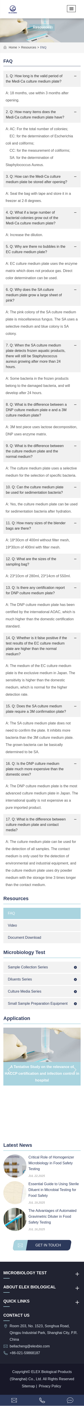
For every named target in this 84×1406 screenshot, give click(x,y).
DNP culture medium (33, 605)
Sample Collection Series (43, 967)
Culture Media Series (43, 991)
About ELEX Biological (42, 1288)
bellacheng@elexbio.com (30, 1346)
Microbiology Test (24, 952)
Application (16, 1018)
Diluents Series (43, 979)
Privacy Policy (50, 1386)
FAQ (43, 47)
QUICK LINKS (42, 1302)
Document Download (24, 937)
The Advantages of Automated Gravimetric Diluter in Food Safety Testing (52, 1216)
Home (13, 47)
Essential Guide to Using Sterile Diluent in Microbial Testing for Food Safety (53, 1190)
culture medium (29, 468)
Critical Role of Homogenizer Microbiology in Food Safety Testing (51, 1163)
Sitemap (28, 1386)
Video (12, 925)
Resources (28, 47)
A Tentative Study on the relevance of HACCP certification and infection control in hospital (42, 1073)
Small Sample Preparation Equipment (43, 1003)
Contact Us (16, 1315)
